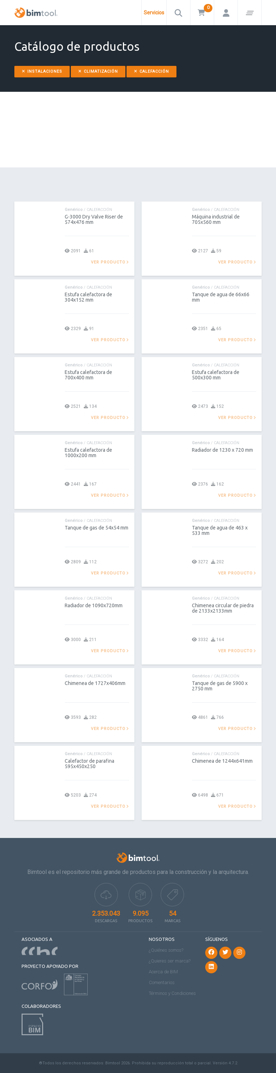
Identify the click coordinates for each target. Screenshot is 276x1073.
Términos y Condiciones (172, 993)
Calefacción (151, 71)
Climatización (98, 71)
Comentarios (162, 982)
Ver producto (110, 262)
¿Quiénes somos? (166, 950)
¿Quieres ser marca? (169, 961)
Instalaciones (42, 71)
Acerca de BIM (163, 971)
